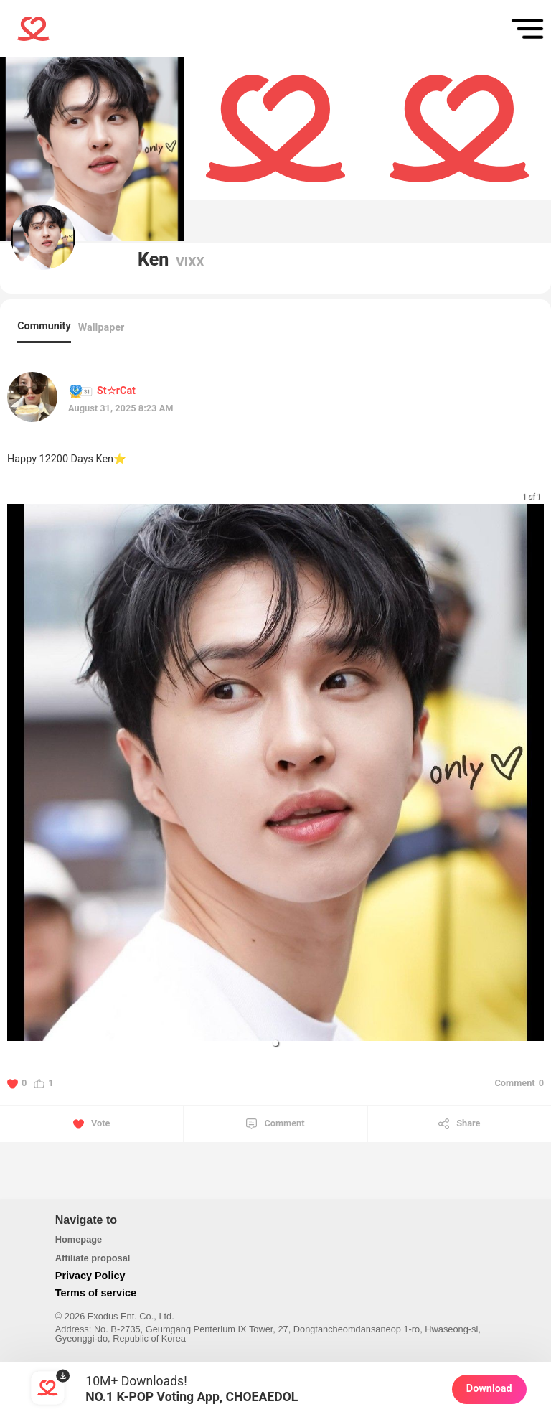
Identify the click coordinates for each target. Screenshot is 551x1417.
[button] (275, 1043)
